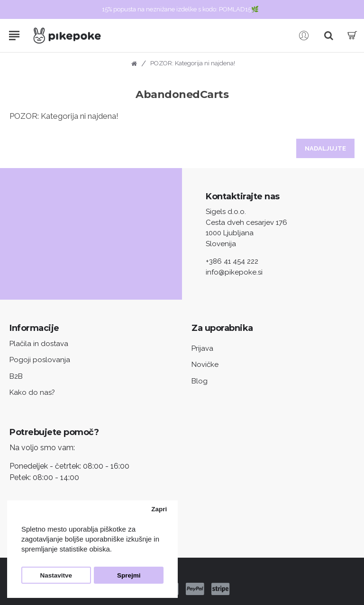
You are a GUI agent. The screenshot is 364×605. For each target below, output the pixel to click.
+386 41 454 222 (232, 261)
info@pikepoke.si (234, 272)
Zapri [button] (159, 509)
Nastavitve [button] (56, 575)
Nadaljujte (325, 148)
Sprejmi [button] (129, 575)
